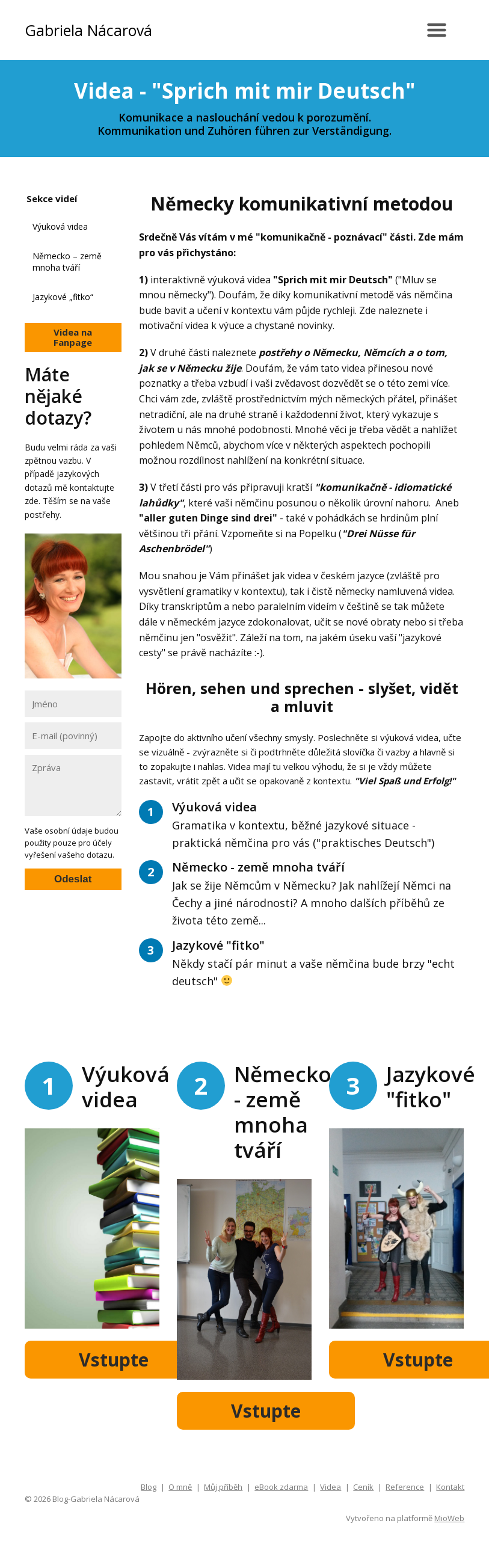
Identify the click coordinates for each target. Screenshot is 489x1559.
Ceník (363, 1486)
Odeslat (72, 879)
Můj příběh (223, 1486)
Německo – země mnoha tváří (67, 262)
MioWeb (449, 1518)
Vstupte (114, 1359)
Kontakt (450, 1486)
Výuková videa (60, 226)
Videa (330, 1486)
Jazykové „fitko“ (62, 297)
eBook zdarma (281, 1486)
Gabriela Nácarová (88, 30)
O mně (180, 1486)
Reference (405, 1486)
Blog (148, 1486)
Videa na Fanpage (73, 337)
